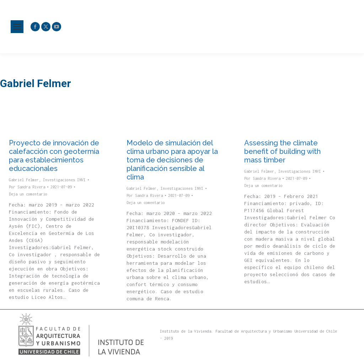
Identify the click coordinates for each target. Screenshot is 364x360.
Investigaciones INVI (64, 180)
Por (27, 187)
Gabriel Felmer (24, 180)
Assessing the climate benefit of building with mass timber (282, 151)
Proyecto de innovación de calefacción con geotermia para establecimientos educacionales (54, 156)
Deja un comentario (28, 194)
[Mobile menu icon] (17, 26)
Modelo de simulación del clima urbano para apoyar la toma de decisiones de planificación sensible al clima (172, 160)
